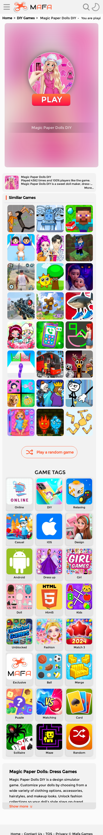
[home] (33, 7)
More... (89, 187)
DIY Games (26, 18)
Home (7, 18)
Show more (21, 806)
